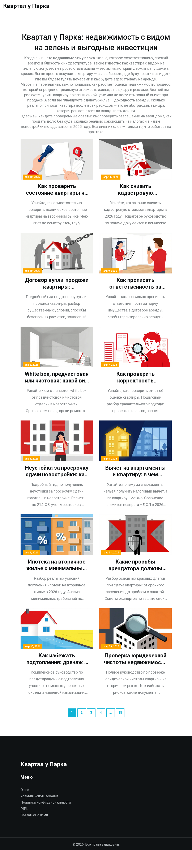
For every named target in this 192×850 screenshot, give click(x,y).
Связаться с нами (34, 815)
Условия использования (39, 796)
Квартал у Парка (26, 6)
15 (120, 713)
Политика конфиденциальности (46, 802)
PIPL (24, 809)
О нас (25, 790)
